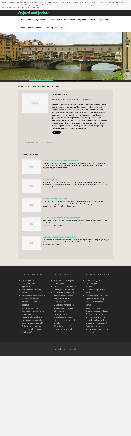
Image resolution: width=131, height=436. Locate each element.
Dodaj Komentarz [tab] (31, 142)
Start (20, 86)
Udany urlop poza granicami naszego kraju (59, 237)
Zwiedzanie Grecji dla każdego (55, 199)
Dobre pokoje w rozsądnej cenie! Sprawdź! (29, 283)
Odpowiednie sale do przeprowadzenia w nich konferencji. (33, 329)
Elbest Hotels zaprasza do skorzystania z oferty (61, 218)
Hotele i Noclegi (37, 86)
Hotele (26, 86)
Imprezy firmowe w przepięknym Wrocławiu (60, 160)
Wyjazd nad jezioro (53, 86)
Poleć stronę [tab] (47, 142)
